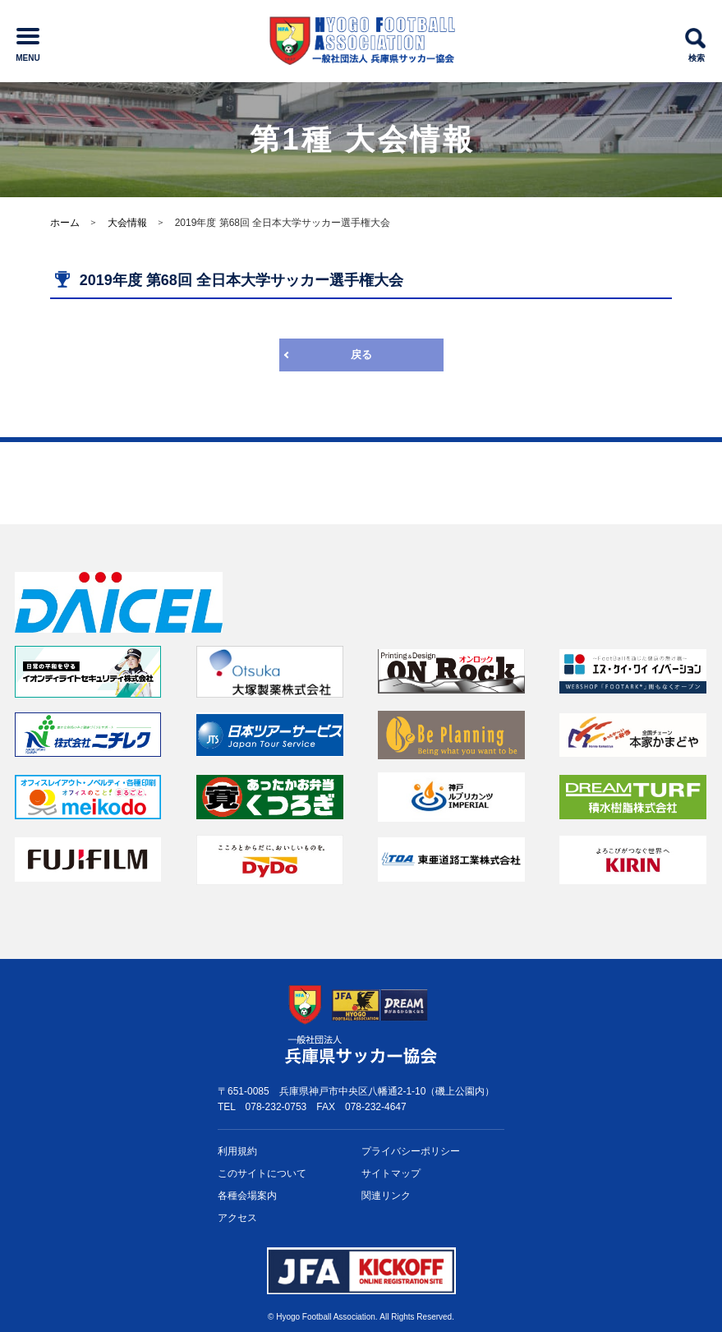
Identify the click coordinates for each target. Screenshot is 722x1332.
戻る (361, 354)
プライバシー (410, 1151)
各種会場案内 (247, 1195)
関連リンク (386, 1195)
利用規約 (237, 1151)
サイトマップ (391, 1173)
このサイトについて (262, 1173)
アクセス (237, 1218)
